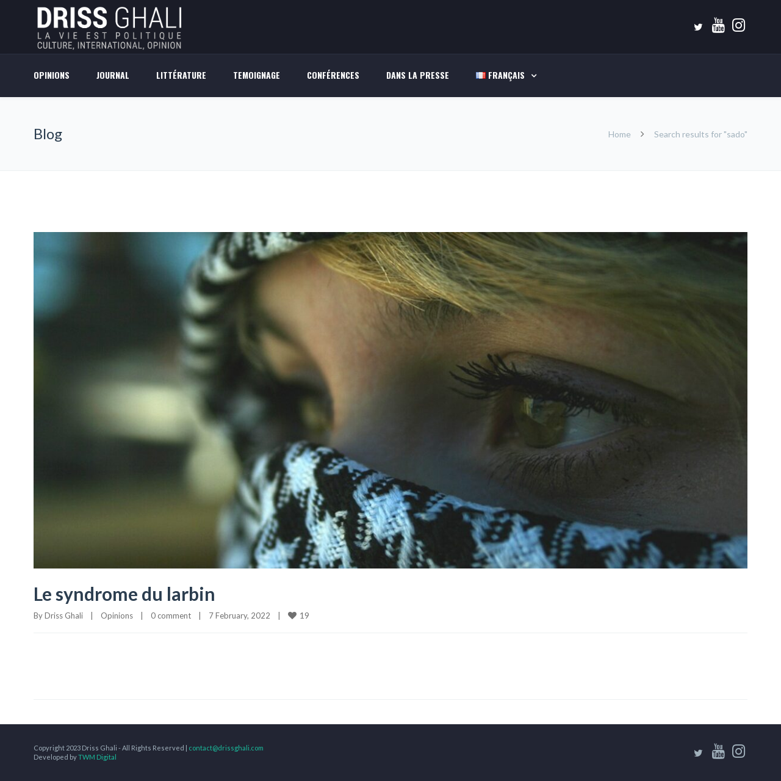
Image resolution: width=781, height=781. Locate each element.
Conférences (333, 74)
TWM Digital (97, 757)
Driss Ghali (64, 615)
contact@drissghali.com (226, 748)
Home (619, 134)
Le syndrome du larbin (124, 594)
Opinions (52, 74)
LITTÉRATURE (181, 74)
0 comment (171, 615)
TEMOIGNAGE (256, 74)
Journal (112, 74)
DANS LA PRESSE (417, 74)
